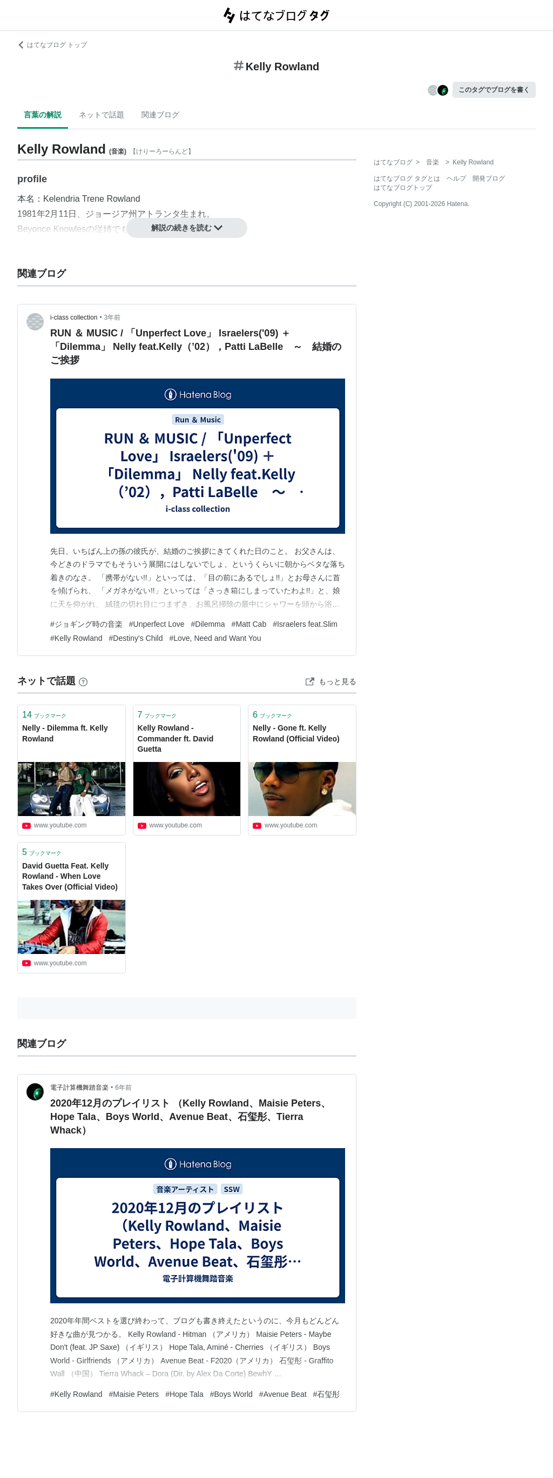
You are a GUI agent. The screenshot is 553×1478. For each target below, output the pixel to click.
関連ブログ (160, 114)
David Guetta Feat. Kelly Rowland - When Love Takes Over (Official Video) (70, 876)
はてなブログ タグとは (407, 178)
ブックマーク (44, 714)
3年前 (112, 317)
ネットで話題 (101, 114)
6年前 (123, 1087)
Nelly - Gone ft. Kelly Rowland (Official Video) (296, 733)
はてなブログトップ (403, 187)
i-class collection (73, 317)
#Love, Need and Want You (215, 638)
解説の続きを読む (186, 227)
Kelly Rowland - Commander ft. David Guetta (176, 738)
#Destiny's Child (136, 638)
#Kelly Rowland (76, 638)
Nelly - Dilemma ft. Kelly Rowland (65, 733)
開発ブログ (489, 178)
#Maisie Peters (134, 1394)
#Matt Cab (249, 624)
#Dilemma (208, 624)
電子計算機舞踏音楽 (79, 1087)
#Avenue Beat (283, 1394)
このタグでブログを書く (494, 90)
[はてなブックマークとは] (83, 680)
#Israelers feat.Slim (305, 624)
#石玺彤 (326, 1394)
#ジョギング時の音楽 (86, 624)
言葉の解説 (43, 114)
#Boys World (231, 1394)
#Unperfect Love (157, 624)
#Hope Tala (184, 1394)
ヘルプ (456, 178)
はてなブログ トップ (52, 45)
